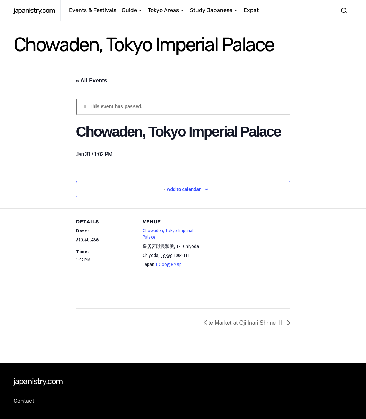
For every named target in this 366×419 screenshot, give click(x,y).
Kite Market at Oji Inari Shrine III (243, 323)
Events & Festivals (92, 10)
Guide (129, 10)
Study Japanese (211, 10)
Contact (23, 401)
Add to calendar (184, 189)
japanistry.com (34, 10)
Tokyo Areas (163, 10)
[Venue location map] (245, 256)
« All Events (91, 80)
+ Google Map (168, 264)
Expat (251, 10)
